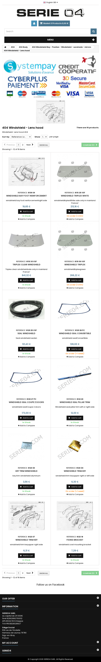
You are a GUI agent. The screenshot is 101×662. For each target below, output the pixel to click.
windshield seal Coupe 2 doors (26, 402)
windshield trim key (75, 471)
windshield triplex (74, 264)
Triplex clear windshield (26, 264)
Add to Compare (27, 219)
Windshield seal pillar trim (75, 402)
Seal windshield (26, 333)
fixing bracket (75, 539)
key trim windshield (26, 471)
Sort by (5, 136)
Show (37, 136)
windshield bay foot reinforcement (26, 195)
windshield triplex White (75, 195)
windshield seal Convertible (75, 333)
